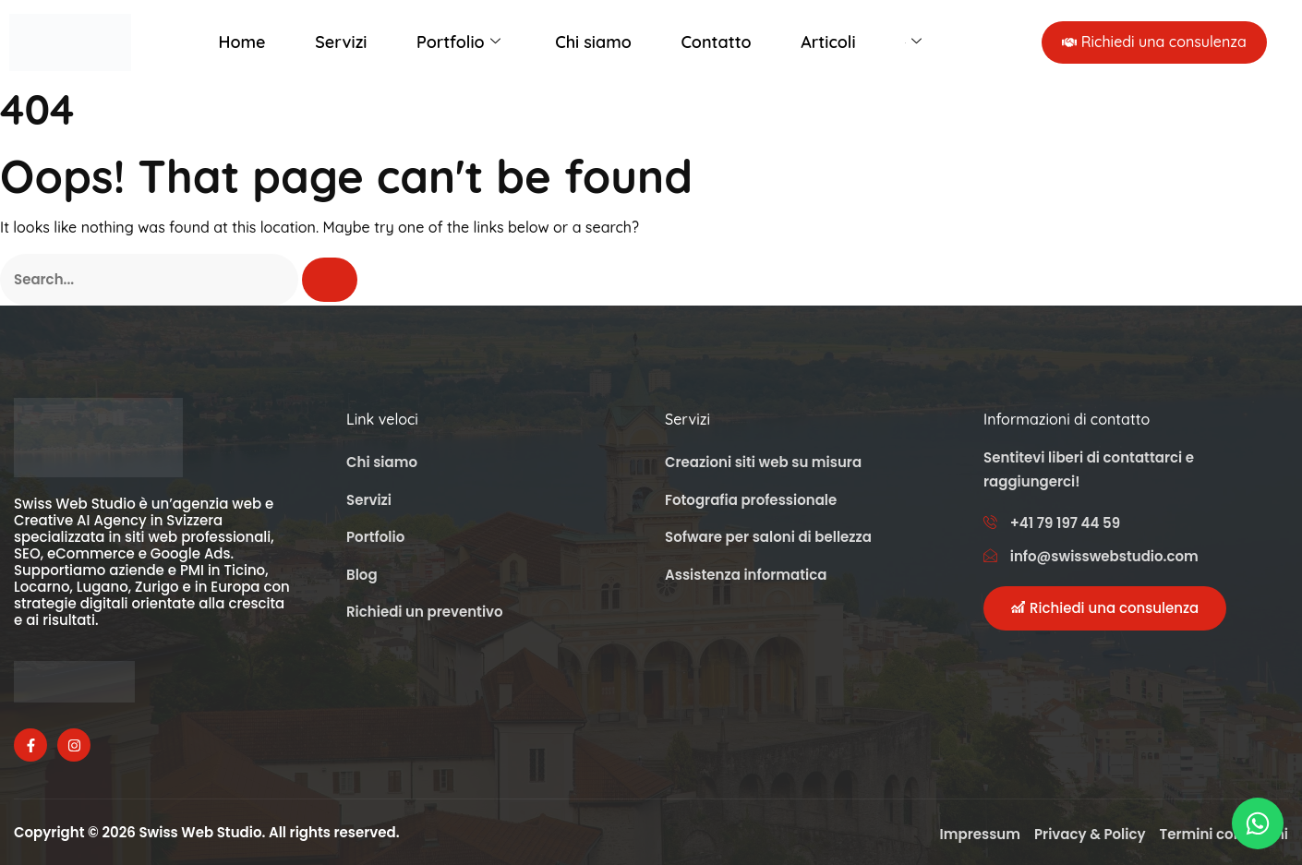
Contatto (716, 42)
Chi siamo (593, 42)
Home (242, 42)
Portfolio (458, 42)
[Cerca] (329, 280)
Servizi (341, 42)
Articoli (828, 42)
